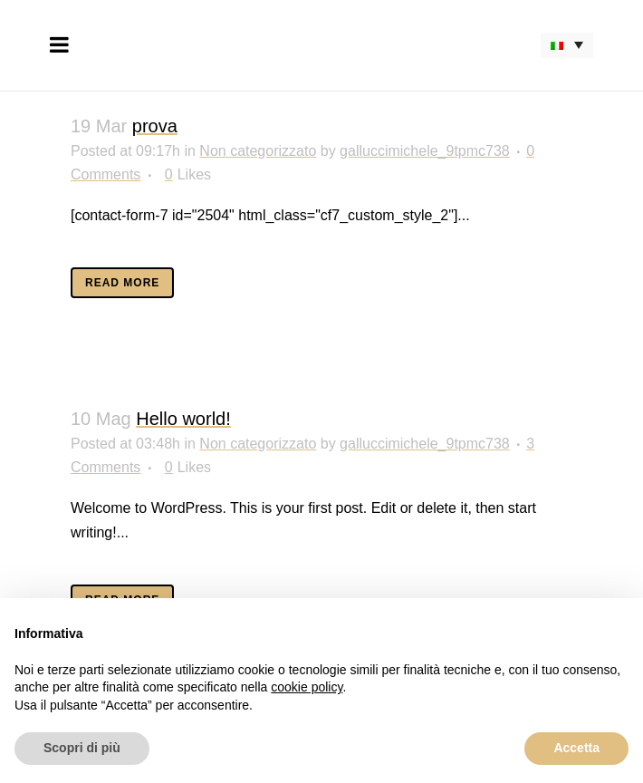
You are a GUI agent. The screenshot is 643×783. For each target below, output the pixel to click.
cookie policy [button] (306, 687)
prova (155, 126)
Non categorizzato (257, 151)
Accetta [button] (576, 747)
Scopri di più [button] (81, 747)
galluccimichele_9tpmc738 (425, 151)
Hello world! (183, 419)
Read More (122, 282)
